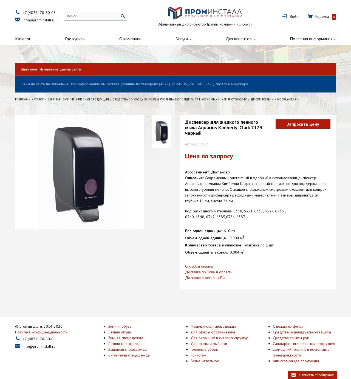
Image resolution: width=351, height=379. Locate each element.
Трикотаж (198, 355)
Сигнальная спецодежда (129, 355)
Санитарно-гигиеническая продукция (304, 343)
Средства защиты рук (291, 337)
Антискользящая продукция (296, 360)
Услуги (182, 38)
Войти (294, 16)
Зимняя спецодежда (125, 337)
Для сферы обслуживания (213, 332)
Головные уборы (205, 349)
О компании (130, 38)
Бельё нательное (205, 360)
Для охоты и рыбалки (209, 343)
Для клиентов (239, 38)
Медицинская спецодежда (213, 326)
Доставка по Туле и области (208, 271)
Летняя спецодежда (125, 343)
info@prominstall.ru (39, 20)
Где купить (75, 38)
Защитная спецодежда (127, 349)
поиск (72, 15)
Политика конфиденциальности (41, 332)
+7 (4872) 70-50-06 (39, 12)
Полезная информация (311, 38)
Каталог (22, 38)
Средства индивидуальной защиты (302, 332)
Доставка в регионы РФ (205, 277)
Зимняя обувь (119, 326)
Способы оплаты (199, 266)
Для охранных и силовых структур (219, 337)
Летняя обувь (119, 332)
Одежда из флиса (288, 326)
